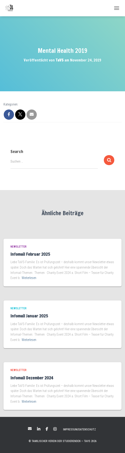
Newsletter (18, 246)
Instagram (55, 429)
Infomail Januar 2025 (29, 316)
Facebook (46, 429)
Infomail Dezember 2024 (31, 378)
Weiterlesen (29, 278)
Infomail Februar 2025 (30, 254)
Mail (30, 428)
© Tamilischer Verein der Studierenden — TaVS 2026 (63, 441)
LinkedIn (39, 429)
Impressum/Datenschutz (79, 429)
